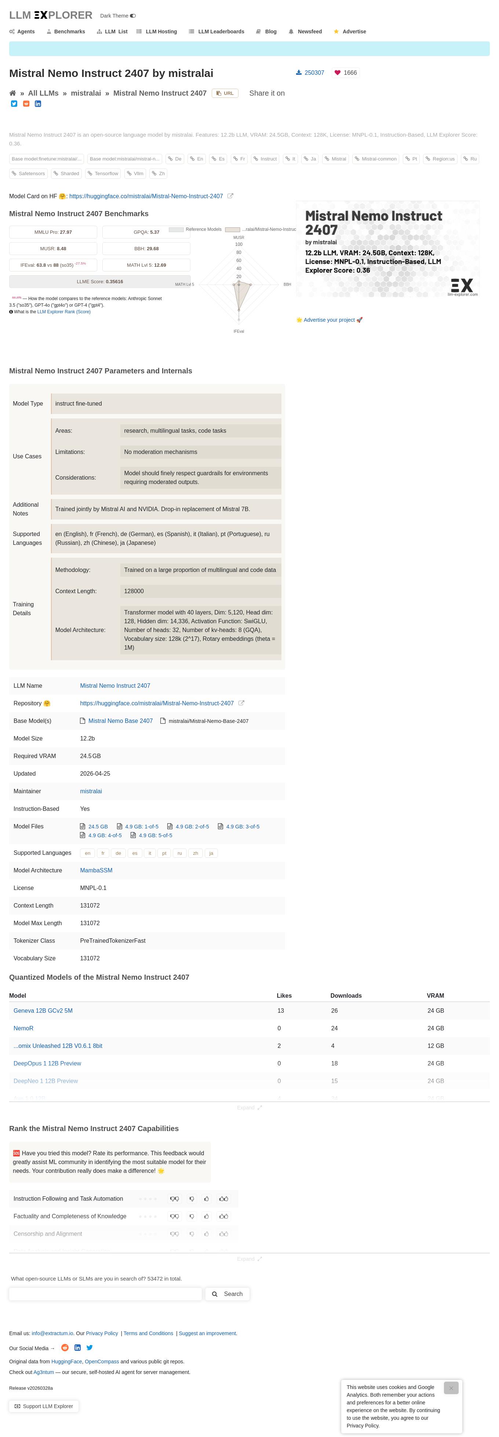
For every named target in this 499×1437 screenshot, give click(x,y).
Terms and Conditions (148, 1333)
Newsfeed (305, 31)
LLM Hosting (156, 31)
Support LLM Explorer (44, 1406)
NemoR (23, 1028)
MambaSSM (96, 870)
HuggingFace (66, 1361)
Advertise (350, 31)
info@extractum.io (52, 1333)
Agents (22, 31)
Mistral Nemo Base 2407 (120, 721)
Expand (249, 1108)
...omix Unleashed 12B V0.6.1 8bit (58, 1046)
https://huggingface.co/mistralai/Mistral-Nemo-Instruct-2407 (146, 196)
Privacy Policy (102, 1333)
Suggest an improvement (207, 1333)
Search (227, 1294)
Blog (266, 31)
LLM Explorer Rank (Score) (64, 311)
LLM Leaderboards (216, 31)
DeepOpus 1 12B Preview (47, 1063)
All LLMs (43, 93)
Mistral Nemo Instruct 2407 (160, 93)
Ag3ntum (43, 1372)
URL (225, 93)
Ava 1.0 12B (29, 1099)
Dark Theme (118, 16)
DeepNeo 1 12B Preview (46, 1081)
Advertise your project (329, 320)
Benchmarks (66, 31)
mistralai (86, 93)
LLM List (112, 31)
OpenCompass (102, 1361)
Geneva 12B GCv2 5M (43, 1011)
